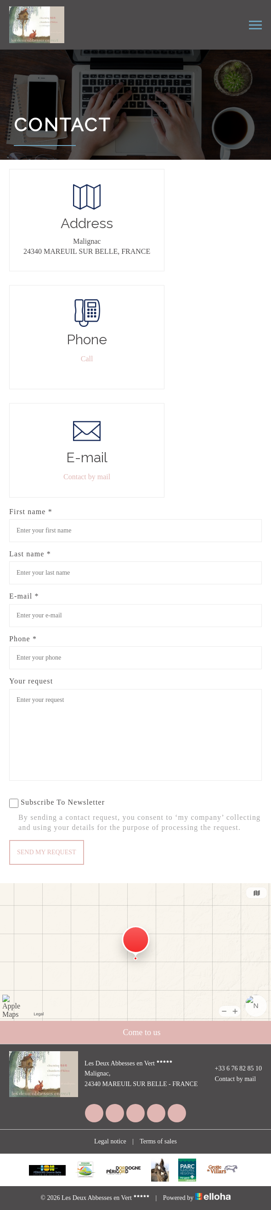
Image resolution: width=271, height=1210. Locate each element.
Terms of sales (158, 1141)
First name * (30, 511)
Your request (31, 681)
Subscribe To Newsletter (57, 803)
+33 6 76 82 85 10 (233, 1068)
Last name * (30, 554)
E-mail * (24, 596)
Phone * (23, 639)
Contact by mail (86, 477)
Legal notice (110, 1141)
